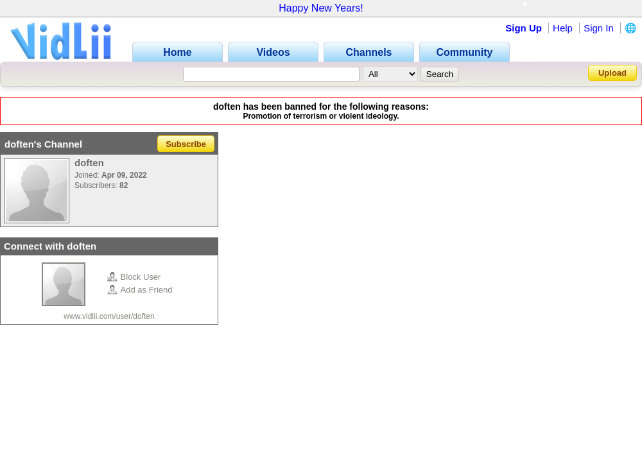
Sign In (599, 27)
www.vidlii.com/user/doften (109, 316)
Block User (134, 277)
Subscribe (186, 144)
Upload (612, 73)
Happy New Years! (321, 8)
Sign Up (523, 27)
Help (563, 27)
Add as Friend (140, 290)
